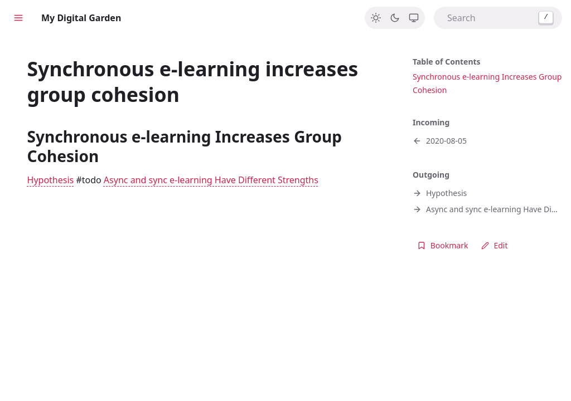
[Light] (375, 17)
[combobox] (498, 18)
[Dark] (394, 17)
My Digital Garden (81, 18)
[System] (413, 17)
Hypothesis (50, 180)
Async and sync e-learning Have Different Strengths (211, 180)
